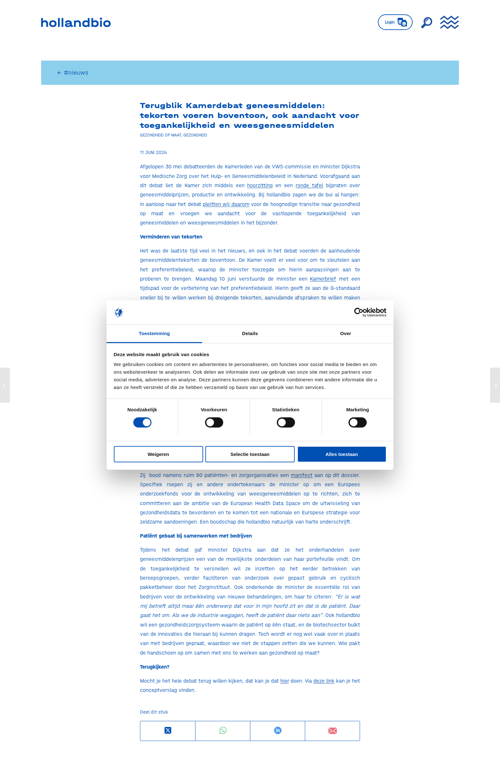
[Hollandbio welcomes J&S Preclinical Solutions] (5, 385)
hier (284, 681)
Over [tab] (345, 333)
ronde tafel (309, 185)
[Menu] (447, 22)
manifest (301, 475)
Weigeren (158, 454)
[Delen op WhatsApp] (222, 730)
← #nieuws (72, 72)
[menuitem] (395, 22)
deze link (324, 681)
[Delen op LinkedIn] (277, 730)
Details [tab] (250, 333)
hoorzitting (260, 185)
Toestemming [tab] (154, 333)
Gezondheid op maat (160, 134)
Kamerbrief (323, 278)
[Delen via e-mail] (332, 730)
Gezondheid (195, 134)
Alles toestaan (342, 454)
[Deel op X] (167, 730)
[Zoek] (426, 22)
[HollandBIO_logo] (76, 22)
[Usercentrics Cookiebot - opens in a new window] (358, 312)
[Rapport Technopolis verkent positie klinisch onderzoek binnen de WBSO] (495, 385)
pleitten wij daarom (226, 204)
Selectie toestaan (250, 454)
